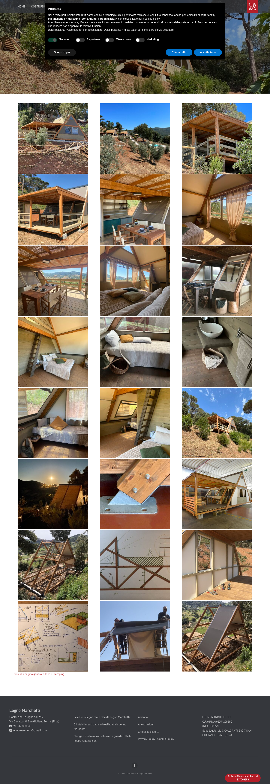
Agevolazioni (146, 724)
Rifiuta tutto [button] (179, 52)
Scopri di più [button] (62, 52)
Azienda (143, 717)
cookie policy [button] (152, 18)
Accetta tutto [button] (208, 52)
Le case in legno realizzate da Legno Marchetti (102, 717)
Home (22, 6)
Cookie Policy (165, 738)
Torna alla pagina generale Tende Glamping (38, 674)
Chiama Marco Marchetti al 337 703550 (243, 778)
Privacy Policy (146, 738)
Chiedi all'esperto (148, 731)
